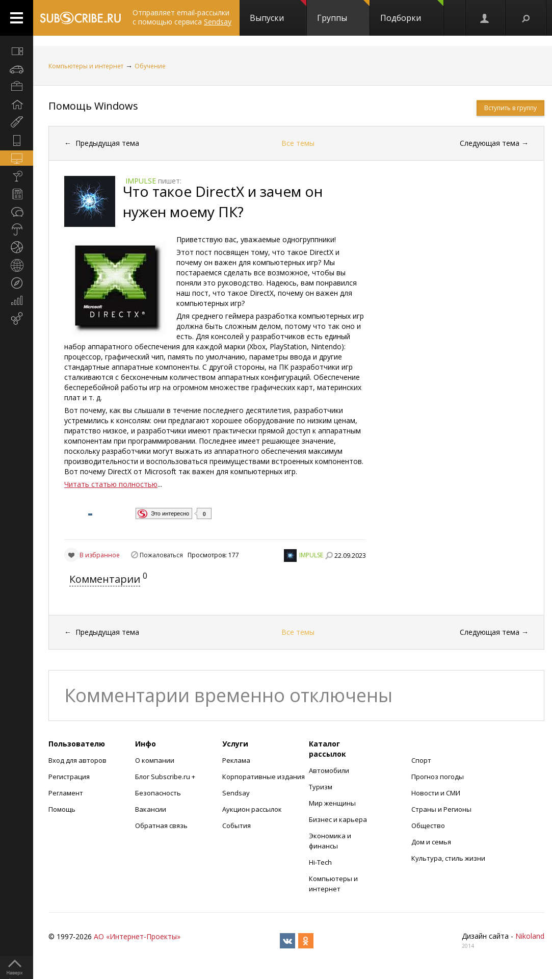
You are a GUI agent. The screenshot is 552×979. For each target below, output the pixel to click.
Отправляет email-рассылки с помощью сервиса (182, 17)
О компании (154, 760)
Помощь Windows (93, 106)
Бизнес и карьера (338, 819)
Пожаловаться (161, 555)
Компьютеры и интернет (85, 66)
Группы (343, 11)
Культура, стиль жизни (448, 858)
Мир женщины (332, 803)
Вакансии (150, 809)
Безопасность (158, 792)
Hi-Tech (320, 862)
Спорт (421, 760)
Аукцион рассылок (252, 809)
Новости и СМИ (435, 792)
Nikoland (529, 936)
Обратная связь (161, 825)
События (236, 825)
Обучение (150, 66)
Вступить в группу (510, 108)
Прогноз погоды (437, 776)
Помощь (61, 809)
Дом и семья (431, 841)
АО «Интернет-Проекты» (137, 936)
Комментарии (104, 579)
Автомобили (329, 770)
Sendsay (236, 792)
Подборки (411, 11)
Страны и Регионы (441, 809)
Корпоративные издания (263, 776)
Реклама (236, 760)
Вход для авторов (77, 760)
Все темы (297, 143)
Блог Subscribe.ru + (166, 776)
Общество (428, 825)
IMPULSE (311, 555)
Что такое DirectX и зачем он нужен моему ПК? (223, 201)
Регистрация (69, 776)
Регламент (65, 792)
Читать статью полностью (110, 484)
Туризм (320, 786)
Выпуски (278, 11)
